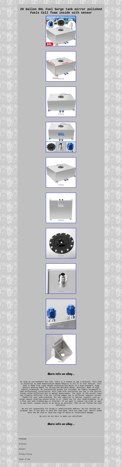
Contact (22, 449)
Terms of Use (24, 459)
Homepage (22, 439)
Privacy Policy (25, 454)
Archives (22, 444)
